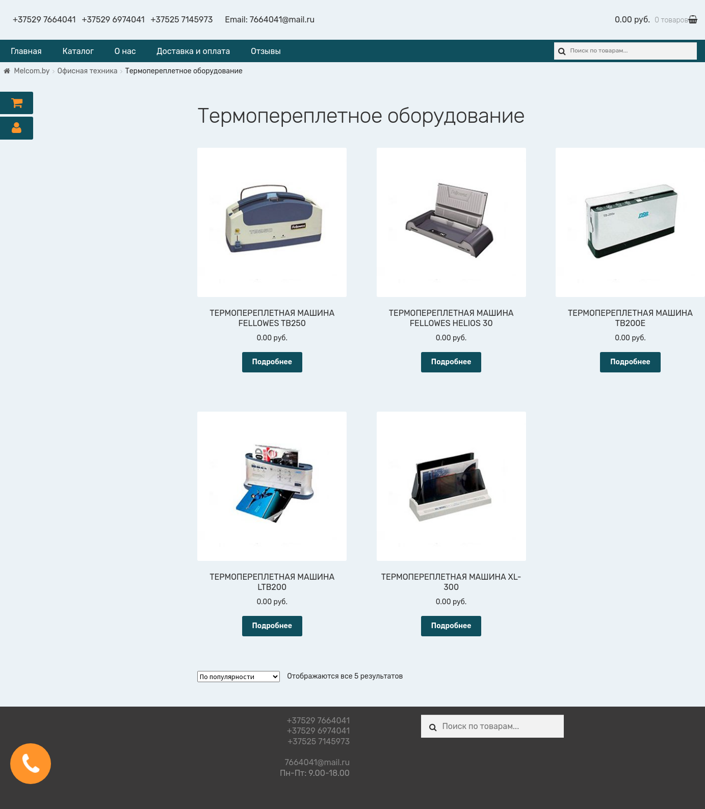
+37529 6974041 (113, 19)
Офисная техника (88, 71)
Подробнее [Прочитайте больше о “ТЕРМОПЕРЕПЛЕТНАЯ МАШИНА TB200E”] (630, 362)
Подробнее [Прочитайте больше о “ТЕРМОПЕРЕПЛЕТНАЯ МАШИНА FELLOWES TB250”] (272, 362)
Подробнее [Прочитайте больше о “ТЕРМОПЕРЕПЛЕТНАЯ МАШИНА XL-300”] (451, 626)
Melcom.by (32, 71)
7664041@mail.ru (282, 19)
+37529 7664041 (44, 19)
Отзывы (266, 51)
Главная (26, 51)
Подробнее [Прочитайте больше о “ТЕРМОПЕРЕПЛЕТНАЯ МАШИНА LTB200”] (272, 626)
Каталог (77, 51)
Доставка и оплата (193, 51)
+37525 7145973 (182, 19)
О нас (125, 51)
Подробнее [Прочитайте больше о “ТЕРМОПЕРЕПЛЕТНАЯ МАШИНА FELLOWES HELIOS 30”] (451, 362)
